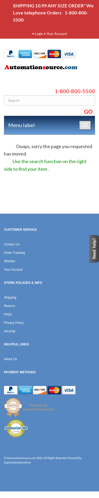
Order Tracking (14, 253)
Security (9, 331)
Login (39, 34)
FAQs (8, 314)
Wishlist (9, 261)
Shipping (10, 297)
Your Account (56, 34)
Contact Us (12, 244)
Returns (9, 306)
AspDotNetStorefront (17, 462)
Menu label (21, 125)
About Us (10, 359)
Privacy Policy (14, 323)
